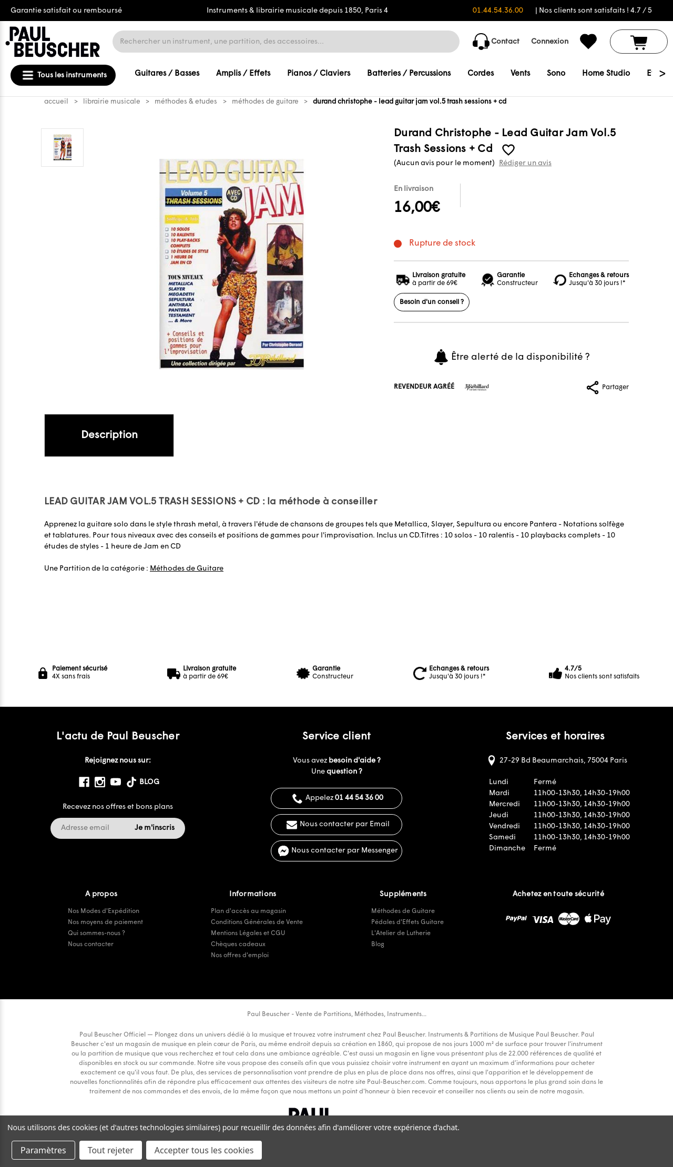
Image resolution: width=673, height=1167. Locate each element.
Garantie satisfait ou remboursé (66, 11)
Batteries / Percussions (409, 74)
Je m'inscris (155, 828)
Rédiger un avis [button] (525, 163)
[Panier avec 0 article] (639, 41)
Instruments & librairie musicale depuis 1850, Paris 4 (297, 11)
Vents (520, 74)
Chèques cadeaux (238, 944)
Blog (377, 944)
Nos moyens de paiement (105, 922)
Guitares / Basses (167, 74)
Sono (556, 74)
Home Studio (606, 74)
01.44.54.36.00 (498, 11)
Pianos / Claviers (318, 74)
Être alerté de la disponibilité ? (511, 357)
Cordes (480, 74)
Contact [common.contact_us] (496, 41)
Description (109, 435)
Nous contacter (91, 944)
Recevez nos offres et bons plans (118, 807)
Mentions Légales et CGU (248, 933)
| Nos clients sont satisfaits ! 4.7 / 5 (593, 11)
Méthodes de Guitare (186, 569)
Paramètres (43, 1150)
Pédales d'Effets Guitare (407, 922)
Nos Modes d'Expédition (103, 911)
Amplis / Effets (243, 74)
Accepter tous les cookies (204, 1150)
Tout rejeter (111, 1150)
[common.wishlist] (588, 41)
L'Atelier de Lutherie (401, 933)
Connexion (549, 42)
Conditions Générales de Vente (257, 922)
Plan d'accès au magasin (248, 911)
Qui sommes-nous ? (96, 933)
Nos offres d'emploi (240, 955)
